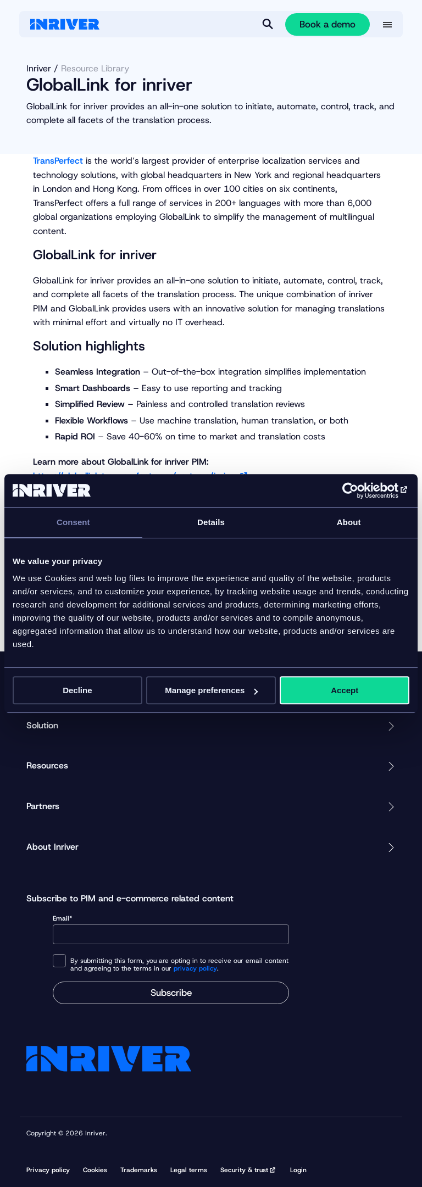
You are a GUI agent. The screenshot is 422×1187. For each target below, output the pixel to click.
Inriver (38, 68)
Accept (344, 690)
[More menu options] (387, 24)
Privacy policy (48, 1170)
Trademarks (138, 1170)
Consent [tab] (73, 522)
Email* (171, 929)
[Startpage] (64, 24)
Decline (77, 690)
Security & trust (244, 1170)
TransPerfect (58, 160)
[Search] (267, 24)
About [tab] (349, 522)
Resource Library (95, 68)
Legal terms (188, 1170)
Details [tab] (211, 522)
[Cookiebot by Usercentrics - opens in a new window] (361, 490)
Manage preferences (211, 690)
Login (298, 1170)
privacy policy (195, 968)
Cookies (95, 1170)
